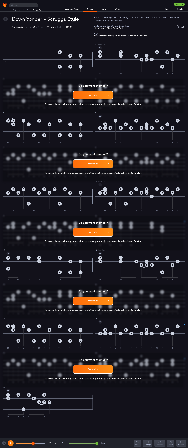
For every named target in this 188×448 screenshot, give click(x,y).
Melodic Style (100, 28)
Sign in (180, 9)
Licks (104, 9)
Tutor (137, 443)
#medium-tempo (128, 36)
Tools (171, 443)
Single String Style (115, 28)
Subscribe (179, 4)
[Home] (5, 5)
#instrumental (100, 36)
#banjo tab (142, 36)
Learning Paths (72, 9)
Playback (159, 443)
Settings (181, 443)
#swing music (114, 36)
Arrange (147, 443)
